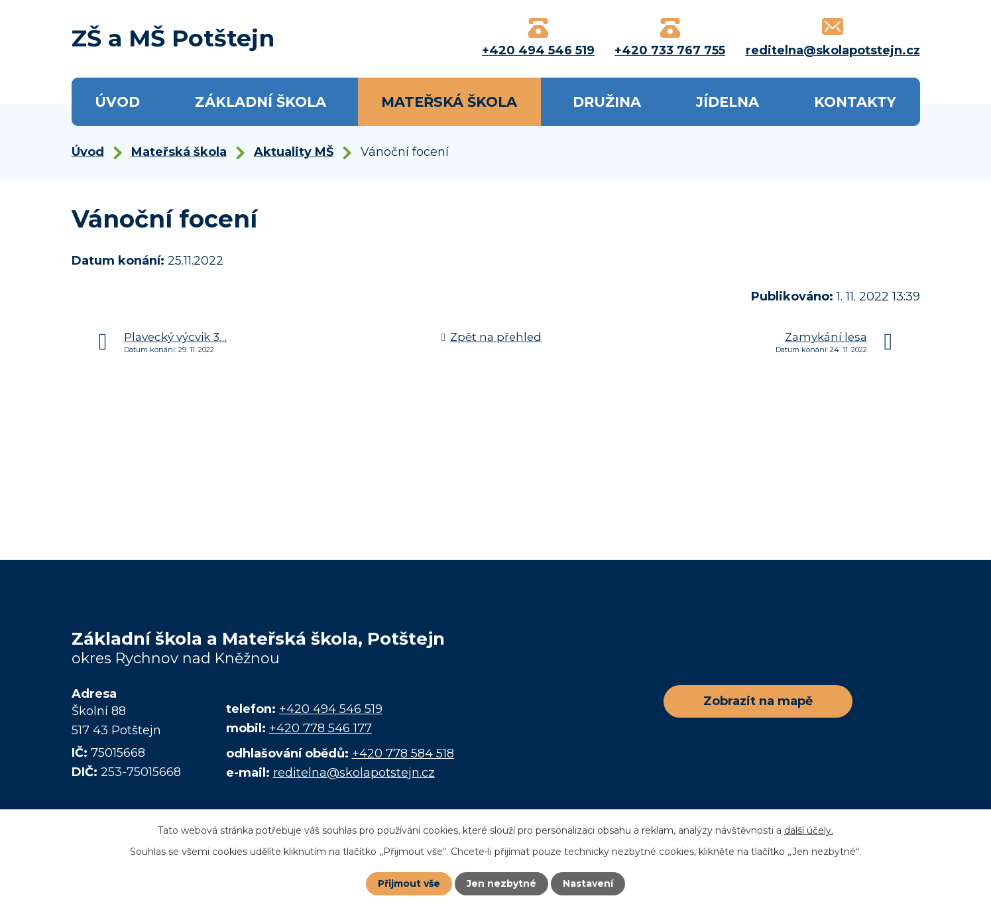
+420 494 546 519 (330, 709)
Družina (607, 102)
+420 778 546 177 (320, 728)
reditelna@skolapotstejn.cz (354, 772)
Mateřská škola (449, 102)
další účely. (808, 830)
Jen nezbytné (501, 883)
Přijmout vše (409, 883)
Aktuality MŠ (293, 152)
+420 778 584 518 (403, 753)
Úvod (117, 102)
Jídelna (727, 102)
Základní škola (260, 102)
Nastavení (588, 883)
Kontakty (855, 102)
